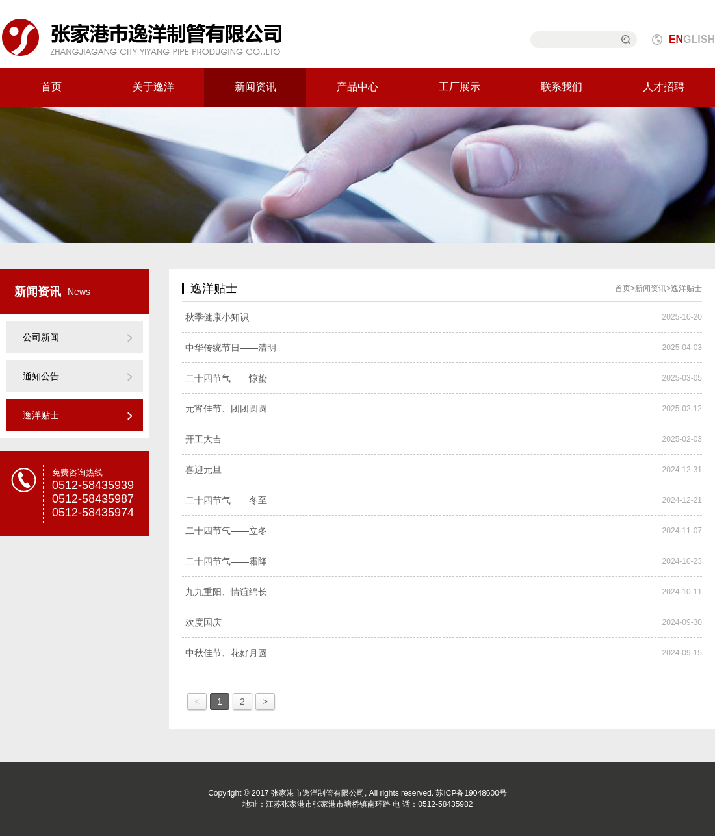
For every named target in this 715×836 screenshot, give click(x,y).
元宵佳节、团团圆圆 (226, 408)
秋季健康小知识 (217, 317)
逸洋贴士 (41, 415)
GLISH (692, 39)
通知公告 (41, 376)
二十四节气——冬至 (226, 500)
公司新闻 (41, 337)
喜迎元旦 (203, 469)
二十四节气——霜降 (226, 561)
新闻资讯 (255, 86)
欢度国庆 (203, 622)
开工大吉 (203, 439)
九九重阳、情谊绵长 (226, 592)
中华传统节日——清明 (230, 347)
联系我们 (561, 86)
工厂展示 (459, 86)
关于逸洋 (153, 86)
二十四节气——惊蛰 (226, 378)
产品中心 (357, 86)
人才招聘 (663, 86)
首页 (51, 86)
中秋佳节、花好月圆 (226, 653)
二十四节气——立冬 (226, 531)
